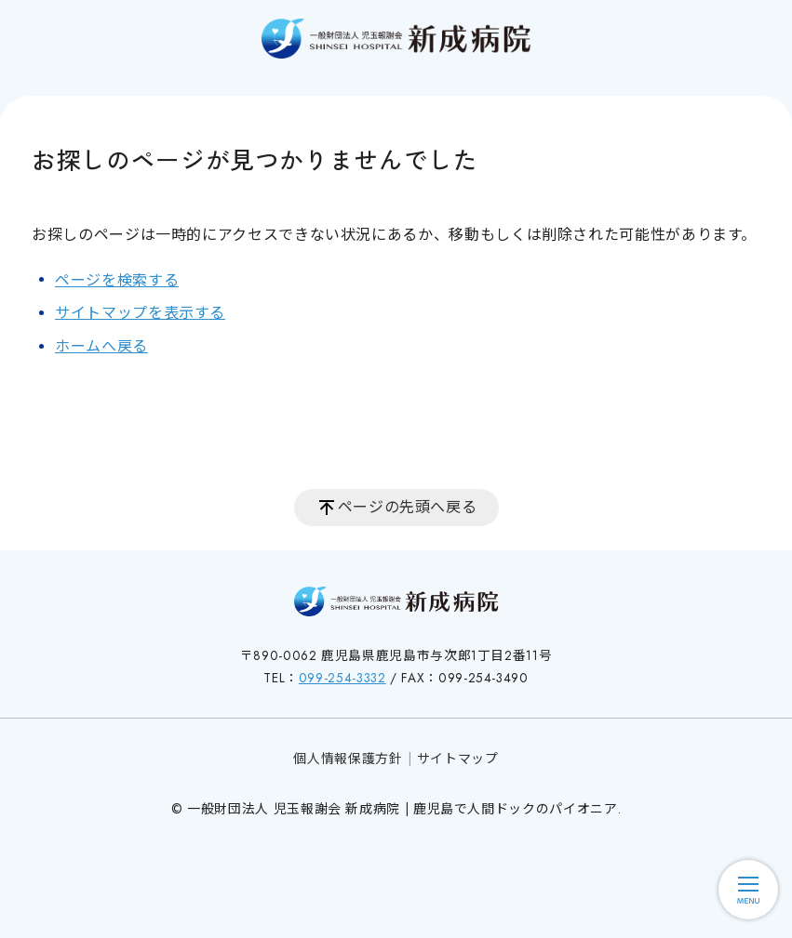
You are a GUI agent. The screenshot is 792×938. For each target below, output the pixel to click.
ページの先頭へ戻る (407, 507)
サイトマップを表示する (140, 313)
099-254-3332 (342, 677)
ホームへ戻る (101, 346)
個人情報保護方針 (347, 758)
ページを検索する (117, 280)
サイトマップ (458, 758)
